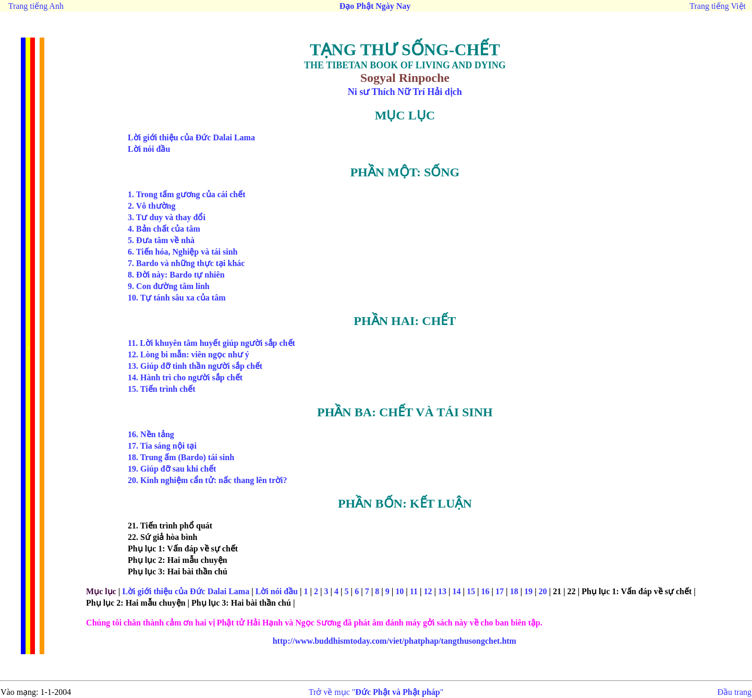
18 (514, 591)
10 (399, 591)
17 (499, 591)
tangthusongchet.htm (394, 640)
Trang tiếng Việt (717, 6)
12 (427, 591)
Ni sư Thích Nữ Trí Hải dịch (405, 92)
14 (457, 591)
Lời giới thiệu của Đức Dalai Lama (186, 591)
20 (543, 591)
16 (485, 591)
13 (442, 591)
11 (414, 591)
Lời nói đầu (275, 591)
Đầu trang (734, 692)
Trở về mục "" (376, 692)
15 (471, 591)
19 (528, 591)
